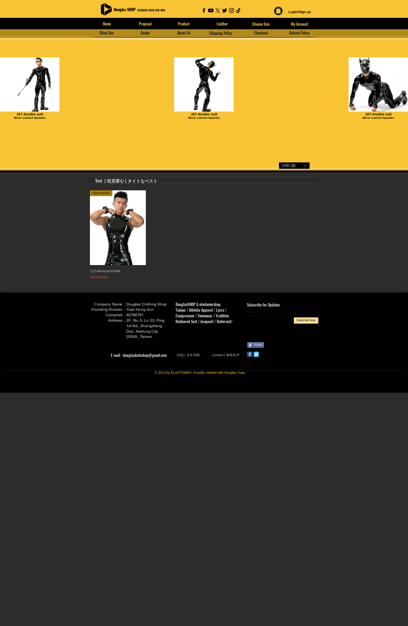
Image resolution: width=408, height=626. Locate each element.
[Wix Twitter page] (256, 354)
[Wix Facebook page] (249, 354)
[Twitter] (224, 10)
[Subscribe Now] (306, 320)
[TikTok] (238, 10)
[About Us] (184, 32)
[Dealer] (145, 32)
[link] (278, 10)
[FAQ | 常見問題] (188, 355)
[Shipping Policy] (221, 33)
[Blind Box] (107, 32)
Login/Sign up (300, 12)
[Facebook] (204, 10)
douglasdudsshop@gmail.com (145, 355)
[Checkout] (261, 32)
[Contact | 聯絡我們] (226, 355)
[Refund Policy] (299, 32)
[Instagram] (231, 10)
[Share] (255, 345)
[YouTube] (210, 10)
